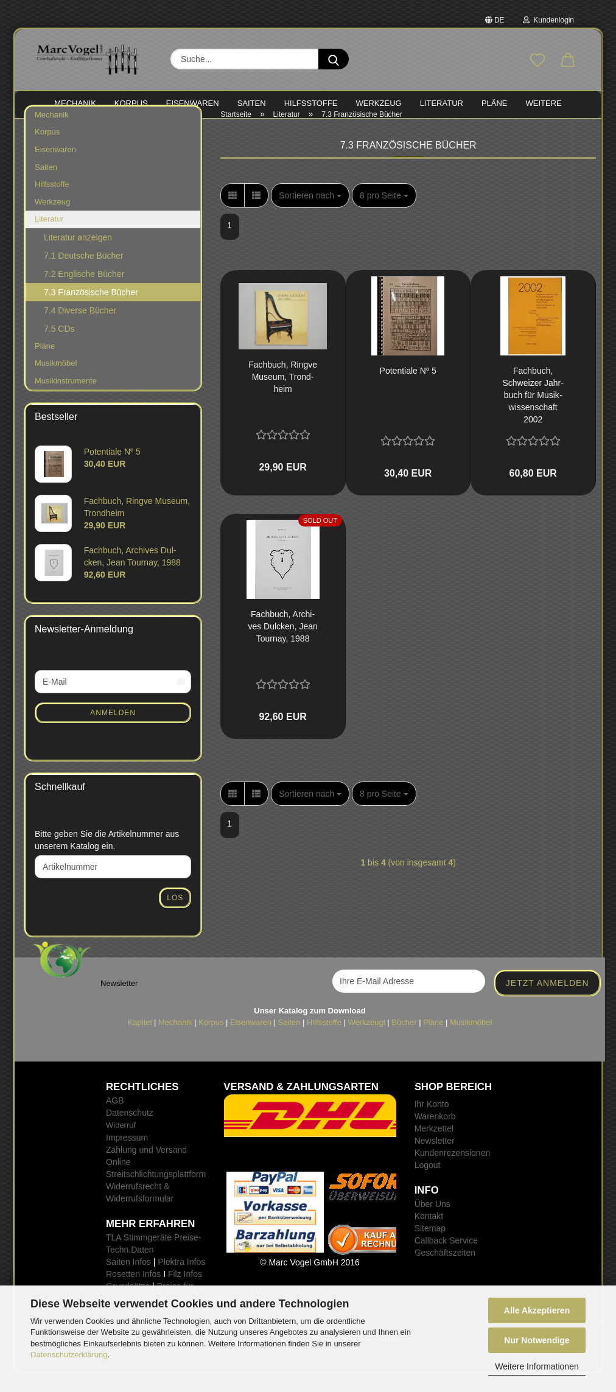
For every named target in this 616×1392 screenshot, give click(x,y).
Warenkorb (435, 1135)
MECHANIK (75, 103)
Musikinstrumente (66, 399)
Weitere (544, 103)
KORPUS (131, 103)
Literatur (49, 237)
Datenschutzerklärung (68, 1354)
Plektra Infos (181, 1280)
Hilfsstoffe (52, 203)
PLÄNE (494, 103)
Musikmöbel (56, 382)
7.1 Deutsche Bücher (84, 274)
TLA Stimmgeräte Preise (152, 1256)
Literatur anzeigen (78, 256)
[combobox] (310, 214)
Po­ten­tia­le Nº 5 (408, 389)
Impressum (127, 1156)
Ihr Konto (432, 1123)
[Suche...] (333, 59)
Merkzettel (434, 1147)
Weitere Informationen (536, 1366)
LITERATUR (441, 103)
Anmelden (113, 731)
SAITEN (251, 103)
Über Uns (432, 1223)
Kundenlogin (548, 20)
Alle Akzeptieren (537, 1310)
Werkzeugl (366, 1041)
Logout (428, 1184)
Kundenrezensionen (453, 1172)
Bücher (403, 1041)
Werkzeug (52, 220)
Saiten (46, 186)
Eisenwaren (55, 168)
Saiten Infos (128, 1280)
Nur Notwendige (536, 1340)
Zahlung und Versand (146, 1168)
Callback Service (446, 1259)
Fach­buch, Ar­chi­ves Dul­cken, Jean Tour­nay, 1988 (282, 645)
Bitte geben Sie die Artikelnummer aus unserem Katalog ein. (107, 859)
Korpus (47, 151)
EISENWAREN (192, 103)
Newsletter (435, 1159)
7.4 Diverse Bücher (80, 329)
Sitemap (430, 1247)
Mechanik (52, 133)
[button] (568, 60)
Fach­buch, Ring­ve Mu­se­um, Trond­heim (282, 396)
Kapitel (140, 1041)
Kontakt (429, 1235)
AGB (115, 1119)
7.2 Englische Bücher (84, 293)
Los (175, 916)
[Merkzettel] (537, 60)
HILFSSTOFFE (311, 103)
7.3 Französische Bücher (91, 311)
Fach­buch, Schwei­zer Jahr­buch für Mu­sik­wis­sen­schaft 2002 (533, 414)
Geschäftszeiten (445, 1271)
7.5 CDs (59, 347)
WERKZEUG (379, 103)
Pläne (45, 364)
